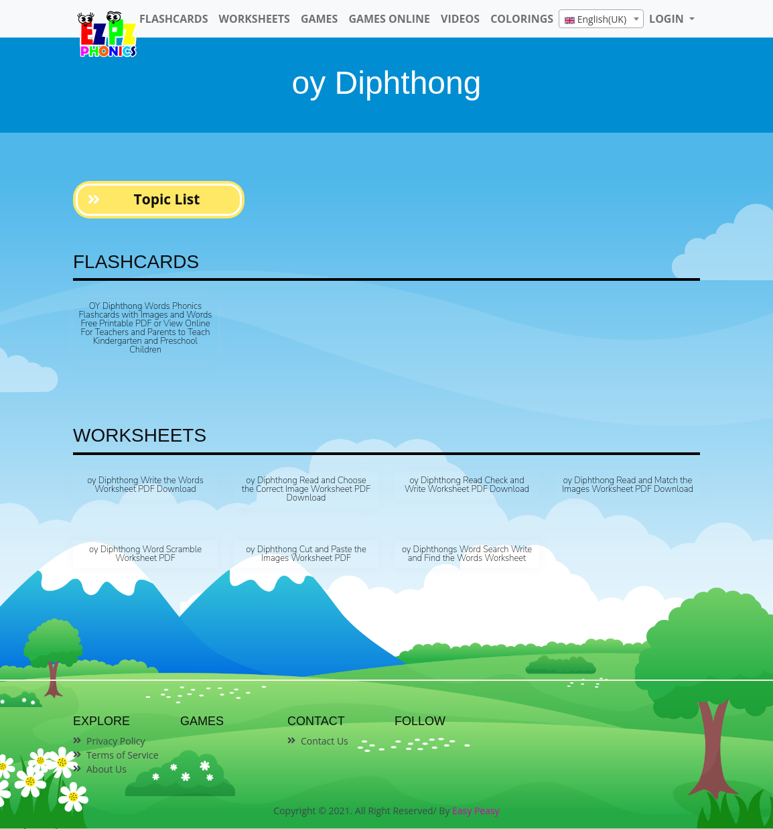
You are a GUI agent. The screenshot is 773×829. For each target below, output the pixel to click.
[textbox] (601, 19)
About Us (106, 769)
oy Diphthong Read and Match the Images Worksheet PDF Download (627, 484)
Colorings (521, 18)
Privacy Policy (115, 741)
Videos (460, 18)
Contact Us (324, 741)
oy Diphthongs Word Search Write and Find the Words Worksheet (467, 554)
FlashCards (173, 18)
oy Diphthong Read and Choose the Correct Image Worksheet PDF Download (306, 489)
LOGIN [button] (668, 18)
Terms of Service (122, 755)
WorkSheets (253, 18)
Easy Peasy (476, 810)
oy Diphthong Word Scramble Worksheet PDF (145, 554)
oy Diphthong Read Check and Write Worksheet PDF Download (467, 484)
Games (319, 18)
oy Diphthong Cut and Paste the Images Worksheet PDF (306, 554)
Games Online (389, 18)
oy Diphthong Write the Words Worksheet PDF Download (145, 484)
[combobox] (601, 18)
